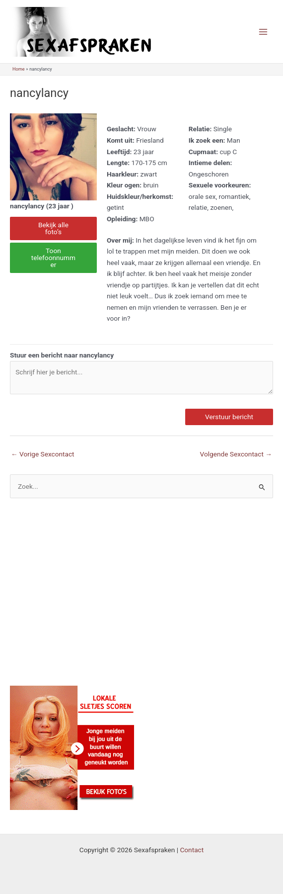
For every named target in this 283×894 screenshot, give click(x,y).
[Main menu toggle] (263, 31)
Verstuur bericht (229, 417)
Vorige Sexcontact (42, 454)
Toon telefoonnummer (53, 257)
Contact (192, 850)
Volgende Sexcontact (236, 454)
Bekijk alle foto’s (53, 228)
